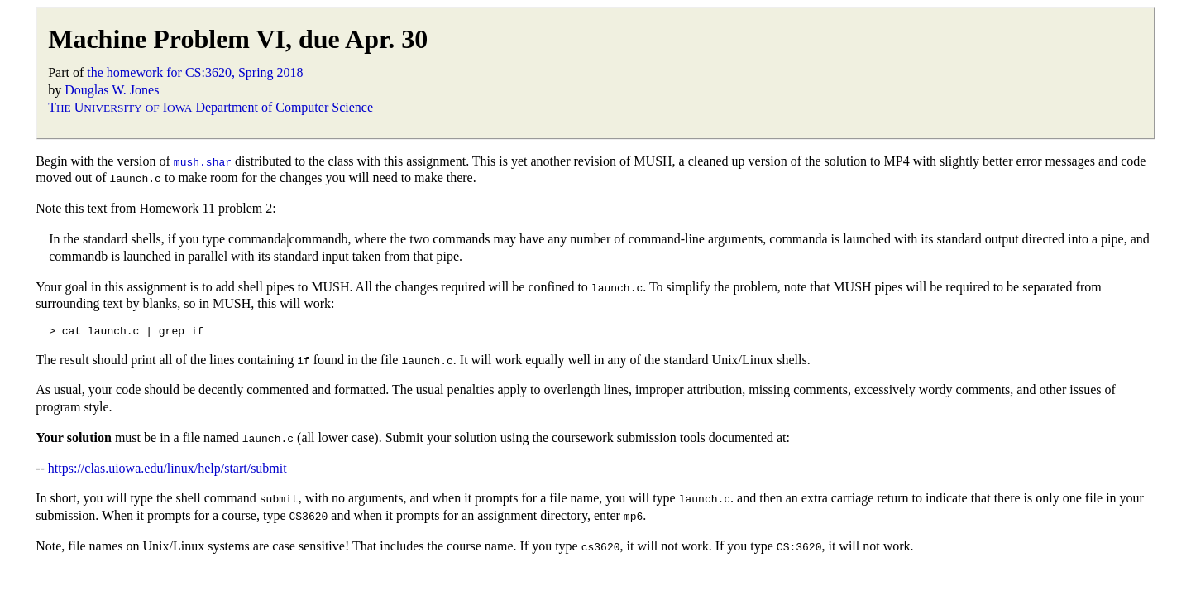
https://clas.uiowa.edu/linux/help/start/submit (167, 468)
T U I (120, 107)
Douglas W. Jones (112, 90)
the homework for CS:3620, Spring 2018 (195, 72)
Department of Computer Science (284, 107)
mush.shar (203, 161)
